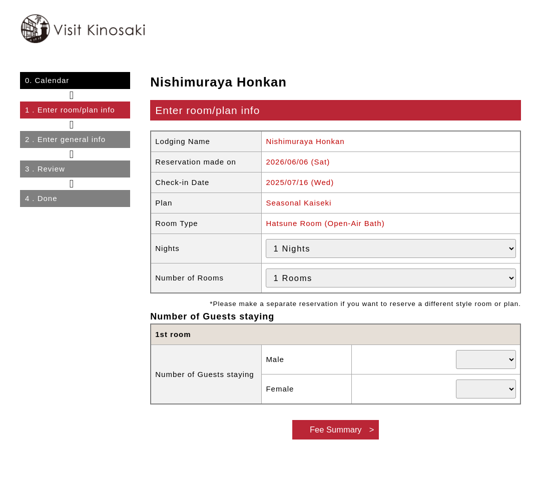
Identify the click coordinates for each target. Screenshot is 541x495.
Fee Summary (336, 429)
